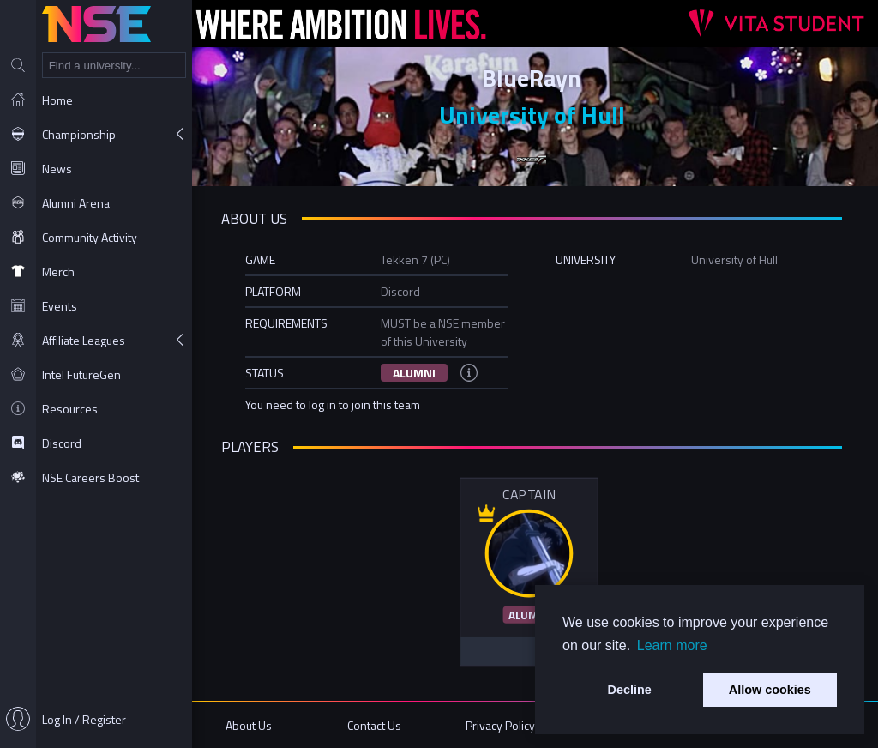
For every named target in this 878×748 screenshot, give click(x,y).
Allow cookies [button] (770, 690)
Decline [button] (630, 690)
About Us (254, 724)
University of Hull (535, 114)
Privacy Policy (502, 724)
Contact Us (379, 724)
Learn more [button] (672, 645)
